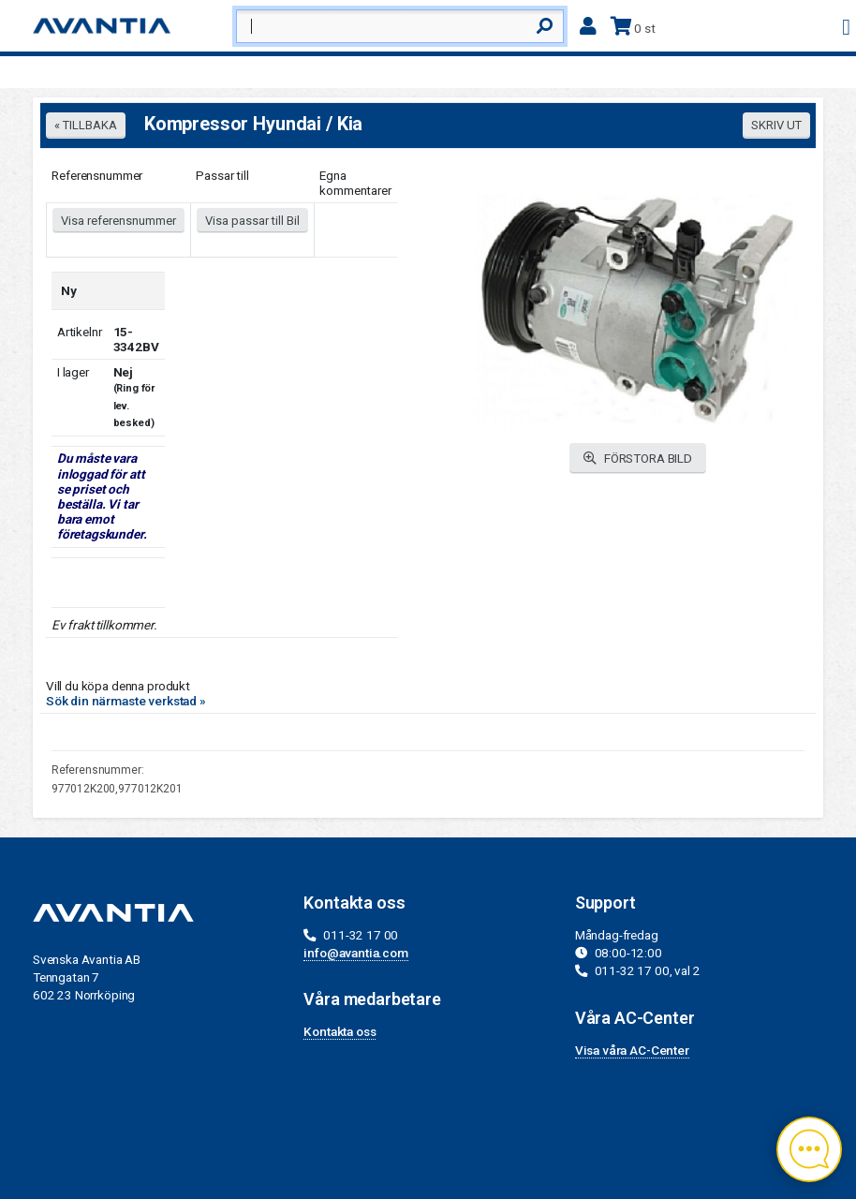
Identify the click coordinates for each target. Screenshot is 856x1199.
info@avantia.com (355, 952)
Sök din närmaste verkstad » (126, 700)
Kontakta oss (339, 1031)
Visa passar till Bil (252, 221)
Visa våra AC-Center (632, 1050)
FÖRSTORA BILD (637, 458)
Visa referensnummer (118, 221)
